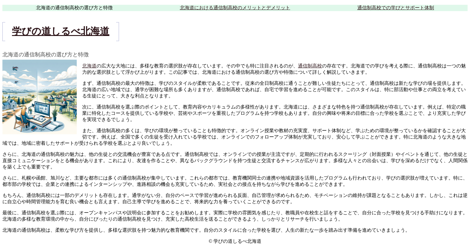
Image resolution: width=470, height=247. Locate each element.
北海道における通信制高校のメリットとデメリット (235, 7)
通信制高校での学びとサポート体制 (395, 7)
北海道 (89, 65)
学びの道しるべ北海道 (60, 31)
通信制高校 (310, 65)
